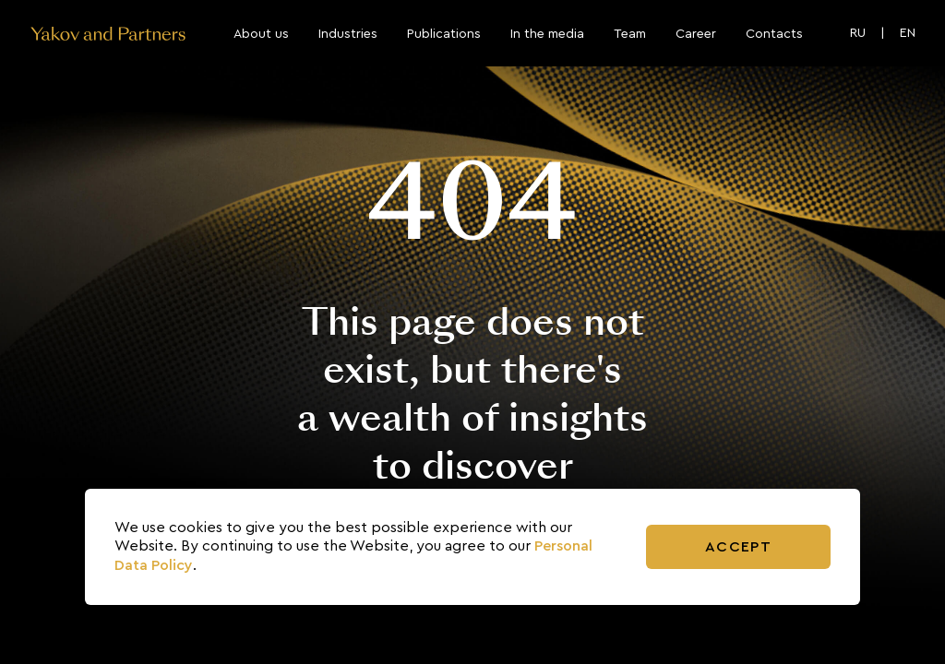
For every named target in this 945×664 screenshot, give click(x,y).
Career (696, 34)
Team (630, 34)
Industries (347, 34)
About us (261, 34)
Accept (738, 547)
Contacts (774, 34)
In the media (547, 34)
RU (858, 33)
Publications (444, 34)
